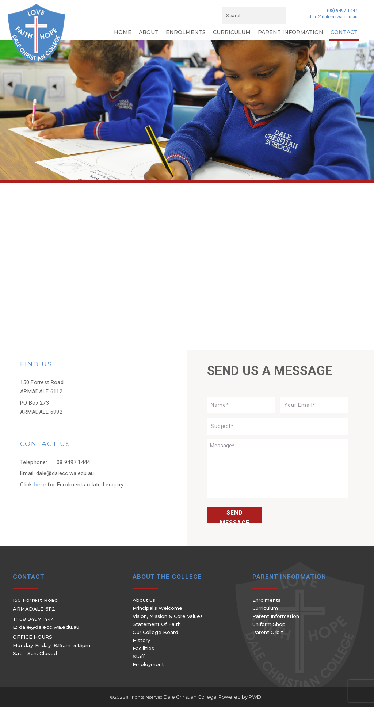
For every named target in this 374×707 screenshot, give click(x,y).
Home (122, 32)
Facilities (143, 648)
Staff (139, 656)
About (149, 32)
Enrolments (186, 32)
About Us (144, 600)
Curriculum (232, 32)
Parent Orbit (267, 632)
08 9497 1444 (73, 462)
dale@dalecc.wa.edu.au (333, 16)
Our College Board (155, 632)
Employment (148, 664)
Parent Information (290, 32)
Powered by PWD (239, 697)
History (141, 640)
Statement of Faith (157, 624)
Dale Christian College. (191, 697)
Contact (344, 32)
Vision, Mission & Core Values (168, 616)
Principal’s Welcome (157, 608)
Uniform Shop (269, 624)
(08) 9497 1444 (342, 10)
